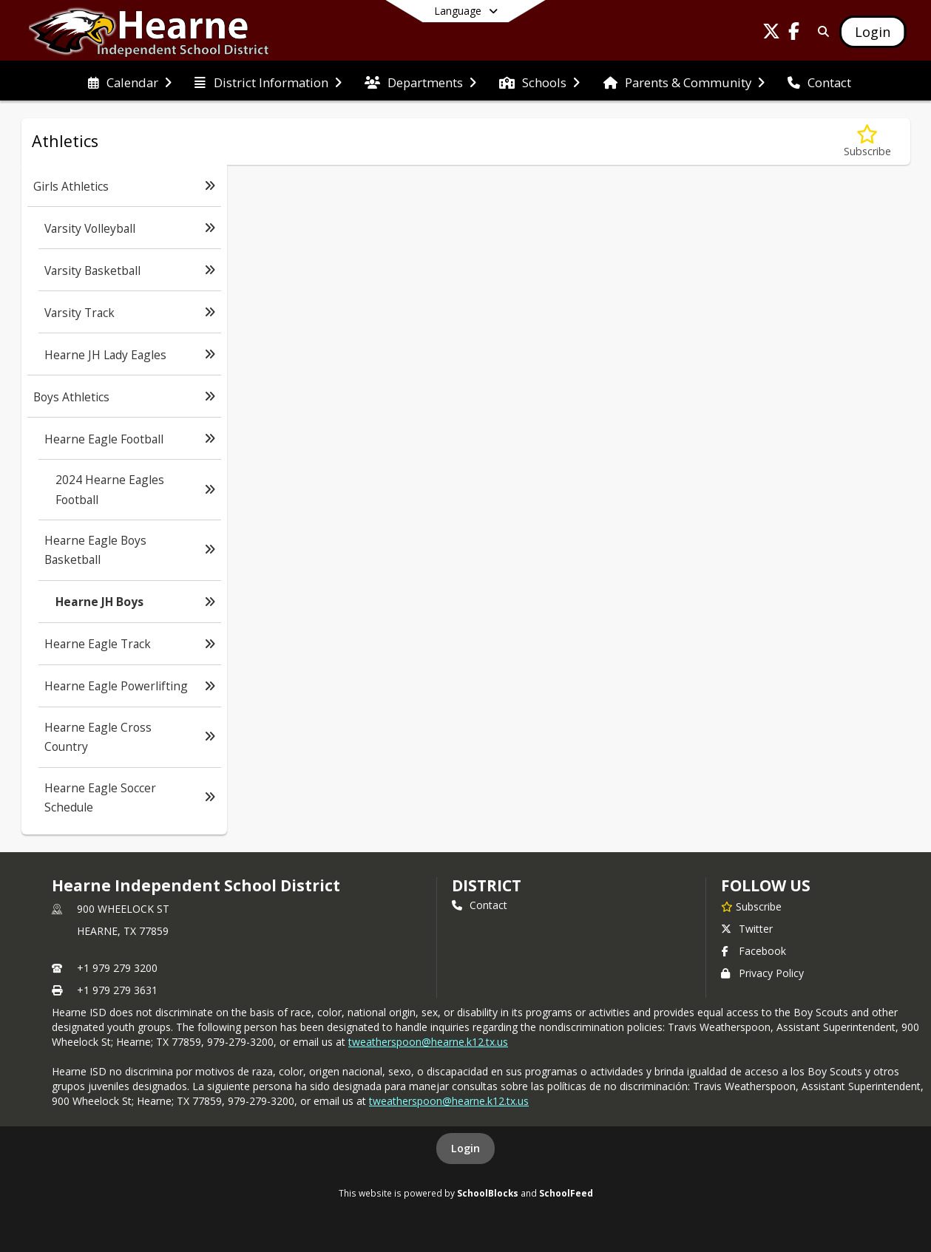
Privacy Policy (762, 973)
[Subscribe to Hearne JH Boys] (867, 141)
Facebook (753, 951)
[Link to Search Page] (820, 31)
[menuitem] (130, 81)
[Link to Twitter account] (771, 34)
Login (465, 1148)
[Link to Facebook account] (793, 34)
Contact (479, 905)
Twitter (747, 929)
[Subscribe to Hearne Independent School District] (751, 906)
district (486, 885)
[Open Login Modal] (872, 32)
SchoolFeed (566, 1193)
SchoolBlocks (487, 1193)
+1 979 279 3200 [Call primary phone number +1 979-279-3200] (117, 968)
